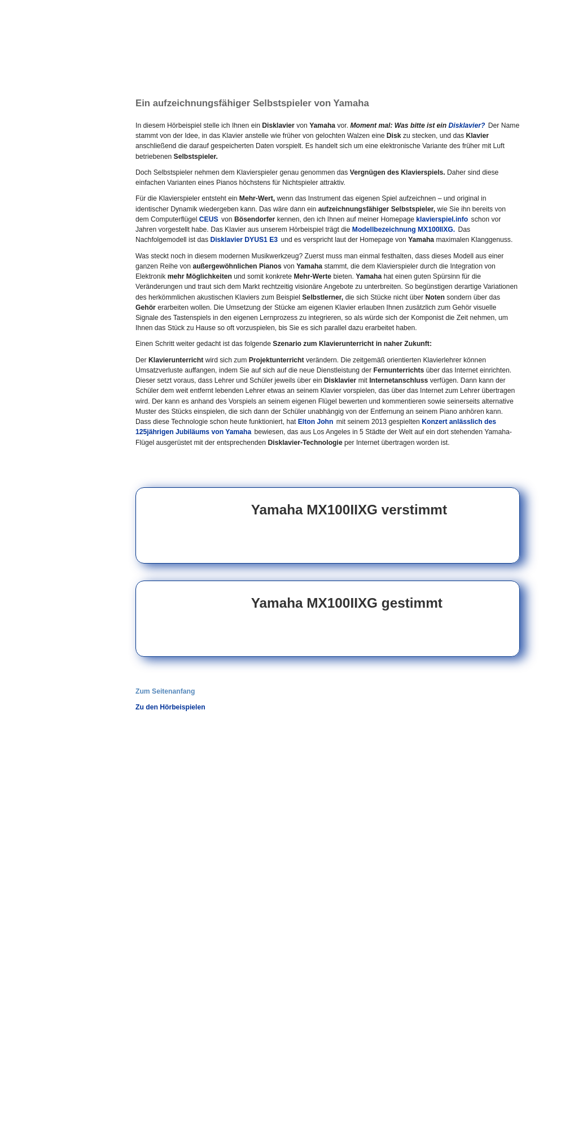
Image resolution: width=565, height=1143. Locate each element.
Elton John (316, 422)
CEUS (208, 219)
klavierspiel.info (442, 219)
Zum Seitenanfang (165, 691)
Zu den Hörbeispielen (170, 707)
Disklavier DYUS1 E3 (244, 240)
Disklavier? (467, 125)
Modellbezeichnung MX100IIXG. (403, 229)
